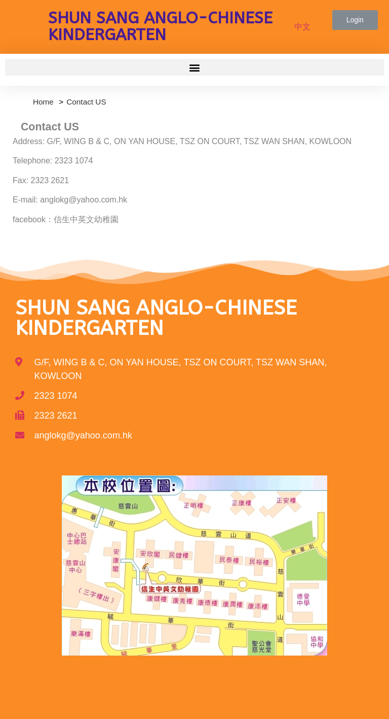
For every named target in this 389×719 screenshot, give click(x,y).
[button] (355, 20)
